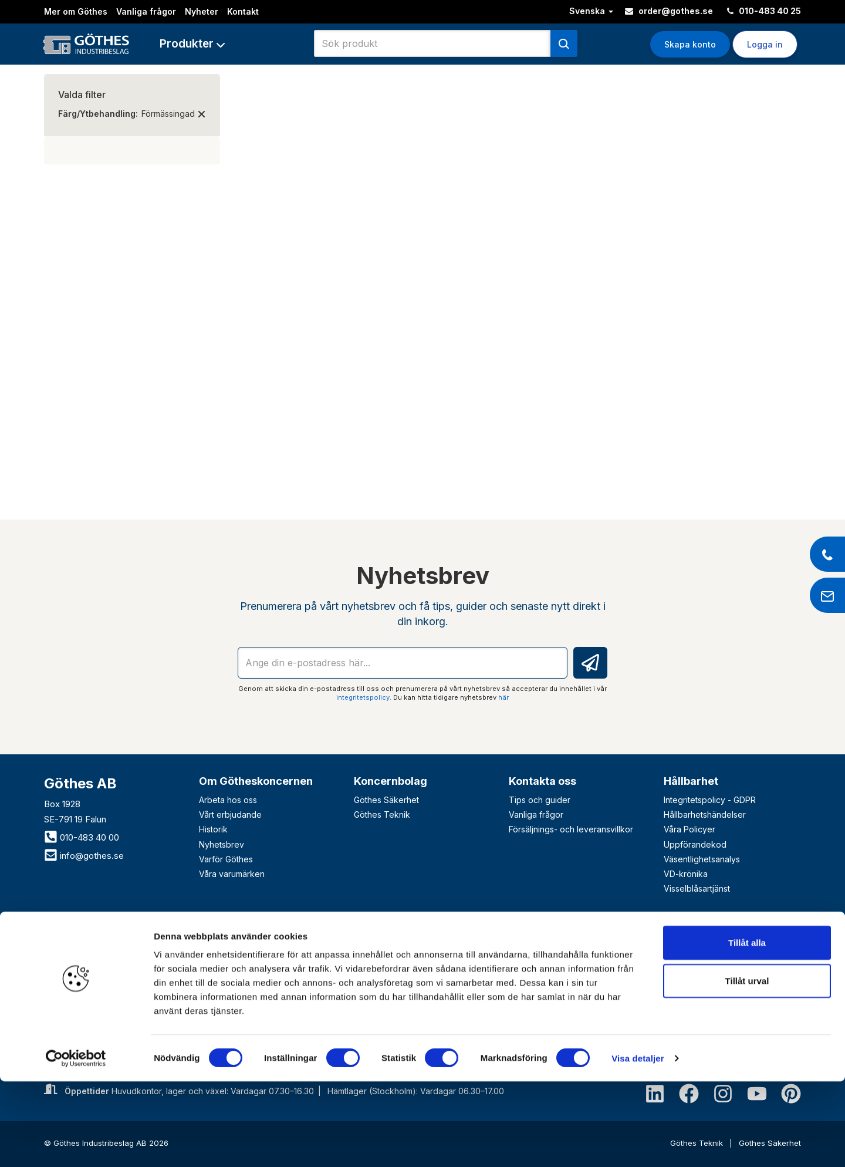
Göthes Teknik (382, 814)
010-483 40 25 (764, 11)
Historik (213, 829)
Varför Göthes (226, 859)
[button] (192, 44)
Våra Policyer (689, 829)
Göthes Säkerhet (386, 800)
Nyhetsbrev (221, 844)
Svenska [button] (591, 11)
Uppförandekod (695, 844)
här (503, 697)
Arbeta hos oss (228, 800)
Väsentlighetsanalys (702, 859)
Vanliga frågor (146, 11)
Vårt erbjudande (230, 814)
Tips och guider (539, 800)
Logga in (765, 44)
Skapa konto (690, 44)
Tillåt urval (747, 1067)
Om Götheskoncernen (256, 781)
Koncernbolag (390, 781)
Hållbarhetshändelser (705, 814)
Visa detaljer (637, 1144)
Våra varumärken (232, 874)
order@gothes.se (669, 11)
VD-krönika (686, 874)
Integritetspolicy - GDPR (710, 800)
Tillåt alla (747, 1028)
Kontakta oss (542, 781)
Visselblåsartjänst (697, 888)
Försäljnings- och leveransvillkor (571, 829)
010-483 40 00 (81, 837)
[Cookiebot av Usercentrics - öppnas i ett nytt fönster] (76, 1144)
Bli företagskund (96, 930)
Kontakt (243, 11)
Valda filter (82, 94)
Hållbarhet (691, 781)
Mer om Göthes (75, 11)
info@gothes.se (84, 855)
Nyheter (201, 11)
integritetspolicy (363, 697)
